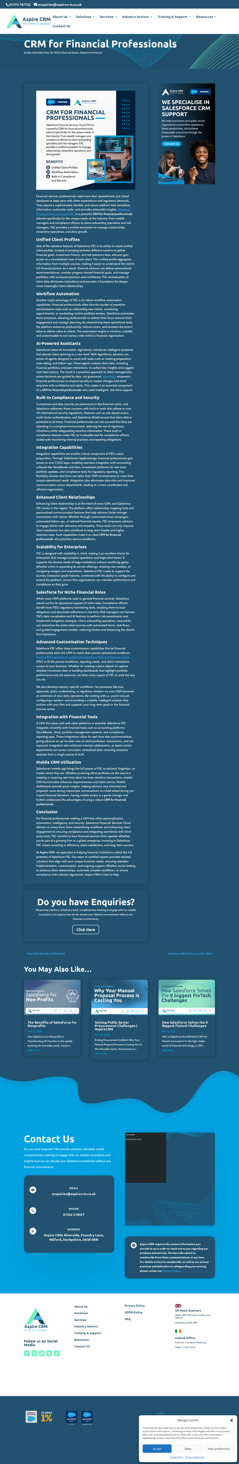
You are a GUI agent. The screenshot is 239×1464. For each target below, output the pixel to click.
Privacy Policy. (171, 1270)
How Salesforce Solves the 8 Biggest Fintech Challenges (185, 1024)
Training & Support (172, 17)
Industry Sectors (135, 17)
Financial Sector (70, 52)
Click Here (86, 929)
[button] (231, 1420)
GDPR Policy (133, 1312)
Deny (188, 1449)
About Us (60, 17)
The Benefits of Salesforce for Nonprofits (52, 1024)
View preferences (219, 1449)
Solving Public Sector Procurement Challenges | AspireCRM (116, 1025)
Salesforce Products (91, 52)
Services (107, 17)
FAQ (128, 1319)
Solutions (83, 17)
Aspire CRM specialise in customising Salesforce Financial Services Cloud (82, 657)
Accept (157, 1449)
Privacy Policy (135, 1305)
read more (33, 1050)
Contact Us (61, 26)
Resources (204, 17)
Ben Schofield (35, 52)
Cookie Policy (177, 1457)
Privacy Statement (194, 1457)
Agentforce (109, 376)
